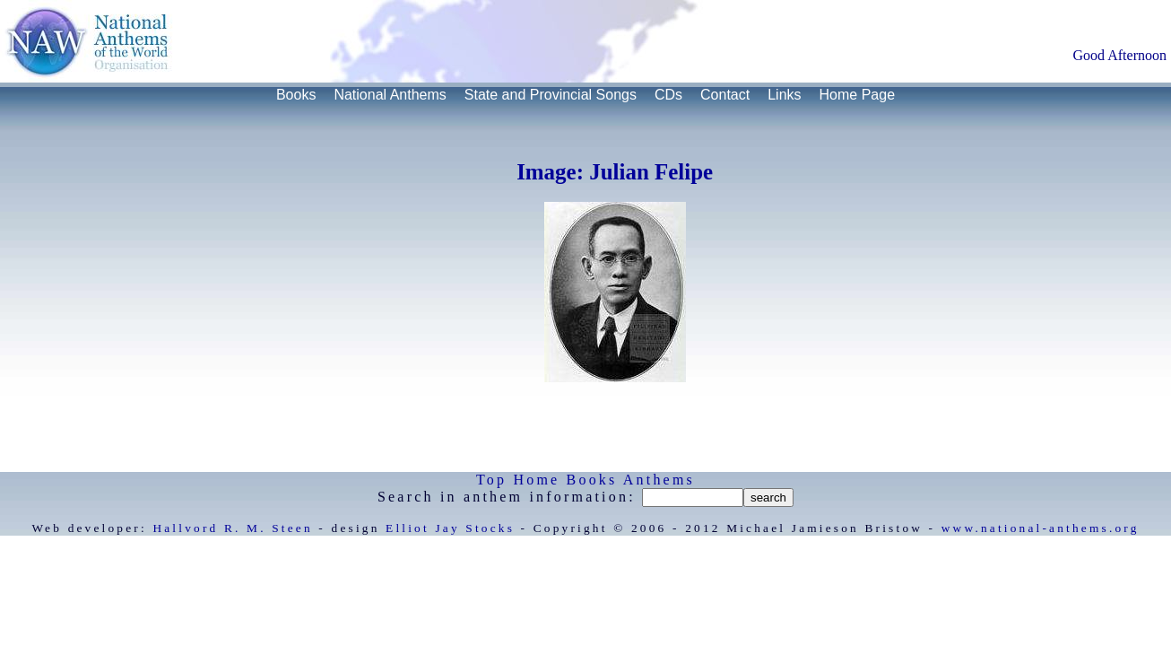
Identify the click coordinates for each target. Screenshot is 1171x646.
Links (784, 94)
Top (491, 479)
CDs (668, 94)
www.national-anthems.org (1040, 528)
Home (536, 479)
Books (296, 94)
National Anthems (390, 94)
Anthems (659, 479)
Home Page (858, 94)
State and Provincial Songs (550, 94)
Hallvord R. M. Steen (232, 528)
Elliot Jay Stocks (450, 528)
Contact (725, 94)
